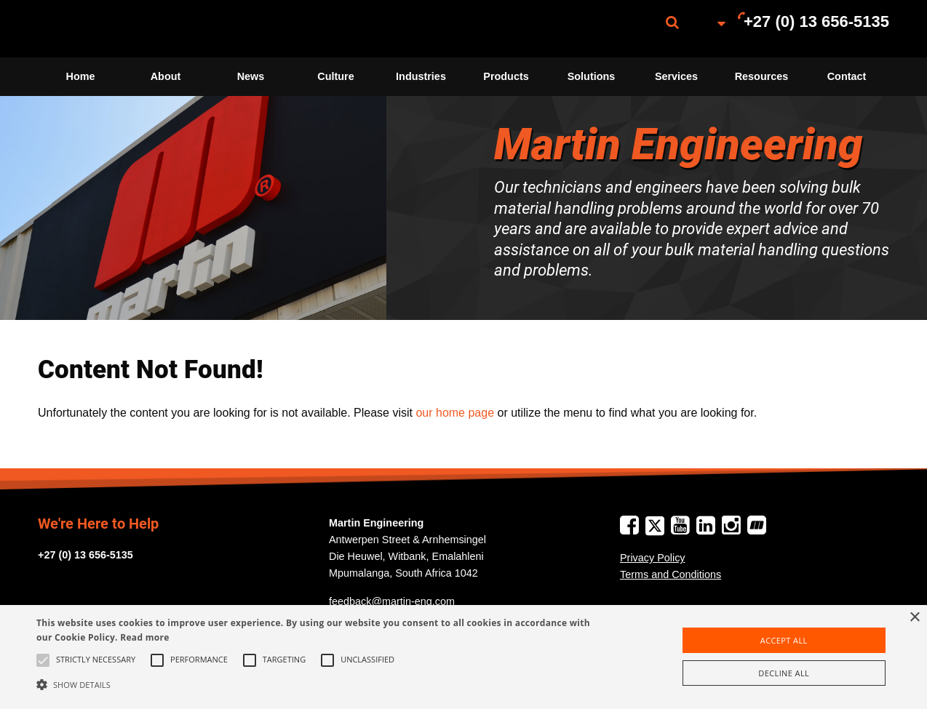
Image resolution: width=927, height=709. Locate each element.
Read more (144, 637)
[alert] (463, 657)
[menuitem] (110, 29)
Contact (847, 76)
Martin (110, 29)
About (166, 76)
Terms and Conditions (670, 574)
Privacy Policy (652, 558)
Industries (421, 76)
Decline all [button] (783, 673)
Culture (335, 76)
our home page (454, 412)
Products (505, 76)
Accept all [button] (784, 640)
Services (676, 76)
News (251, 76)
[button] (314, 684)
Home (80, 76)
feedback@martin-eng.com (392, 601)
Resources (762, 76)
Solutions (592, 76)
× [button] (914, 617)
